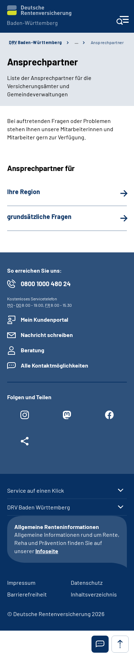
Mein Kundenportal (44, 319)
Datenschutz (87, 582)
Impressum (21, 582)
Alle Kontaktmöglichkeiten (54, 365)
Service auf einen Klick (35, 490)
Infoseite (46, 550)
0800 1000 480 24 (46, 284)
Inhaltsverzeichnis (94, 594)
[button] (100, 644)
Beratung (32, 350)
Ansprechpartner (107, 42)
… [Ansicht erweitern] (76, 42)
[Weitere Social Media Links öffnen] (24, 443)
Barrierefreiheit (27, 594)
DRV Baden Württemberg (38, 507)
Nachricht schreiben (47, 334)
